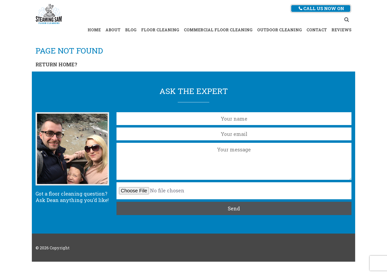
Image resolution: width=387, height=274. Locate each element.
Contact (317, 29)
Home (94, 29)
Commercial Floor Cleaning (218, 29)
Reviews (341, 29)
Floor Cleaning (160, 29)
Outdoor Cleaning (279, 29)
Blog (130, 29)
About (112, 29)
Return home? (56, 64)
